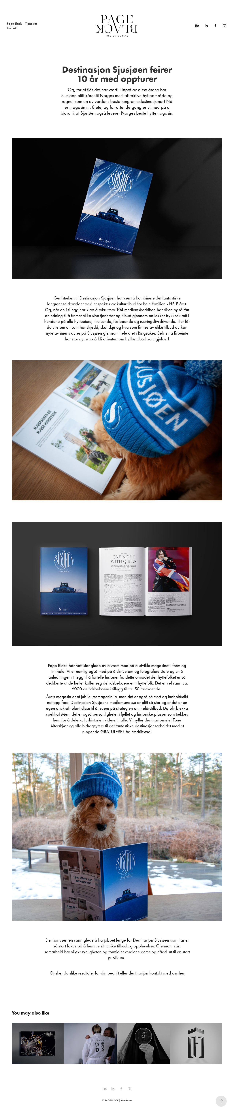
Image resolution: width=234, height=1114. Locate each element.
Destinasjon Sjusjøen (98, 298)
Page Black (14, 24)
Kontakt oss (126, 1100)
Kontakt (12, 28)
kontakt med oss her (166, 973)
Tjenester (31, 24)
